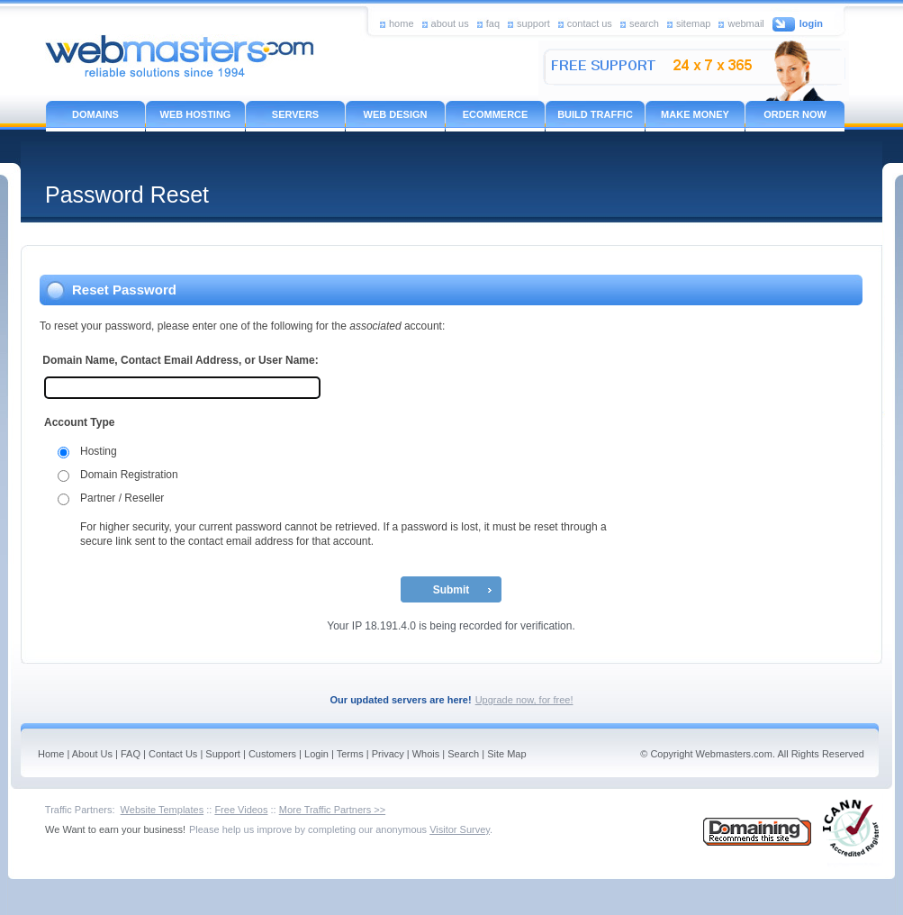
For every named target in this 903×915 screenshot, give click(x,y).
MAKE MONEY (695, 114)
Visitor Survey (459, 829)
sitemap (693, 23)
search (644, 23)
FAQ (130, 753)
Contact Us (173, 753)
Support (222, 753)
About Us (92, 753)
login (811, 23)
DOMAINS (95, 114)
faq (493, 23)
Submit (451, 590)
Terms (350, 753)
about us (450, 23)
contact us (589, 23)
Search (463, 753)
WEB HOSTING (195, 114)
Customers (272, 753)
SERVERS (295, 114)
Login (316, 753)
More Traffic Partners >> (332, 809)
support (533, 23)
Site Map (506, 753)
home (401, 23)
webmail (745, 23)
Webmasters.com (734, 753)
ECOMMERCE (495, 114)
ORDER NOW (794, 114)
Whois (426, 753)
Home (51, 753)
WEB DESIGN (396, 114)
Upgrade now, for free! (524, 699)
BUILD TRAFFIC (595, 114)
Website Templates (162, 809)
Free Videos (240, 809)
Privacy (388, 753)
